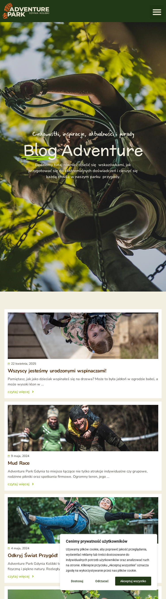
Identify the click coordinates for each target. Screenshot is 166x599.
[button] (157, 12)
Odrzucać (102, 581)
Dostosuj (77, 581)
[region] (108, 562)
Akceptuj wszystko (133, 581)
